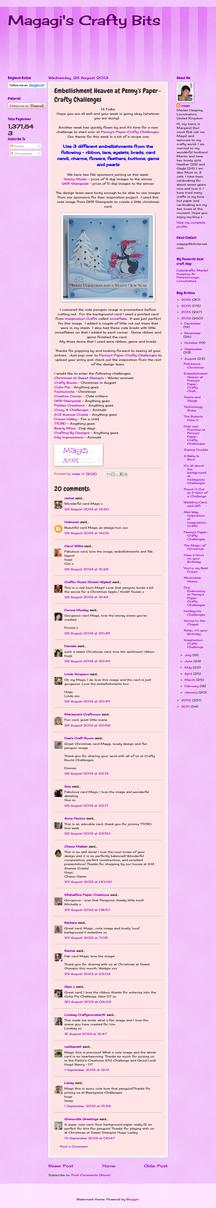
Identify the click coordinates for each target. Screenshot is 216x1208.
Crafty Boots (65, 382)
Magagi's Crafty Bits (84, 20)
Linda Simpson (76, 674)
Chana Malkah (76, 846)
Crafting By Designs (72, 433)
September (193, 349)
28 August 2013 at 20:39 (87, 633)
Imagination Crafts (81, 318)
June (189, 661)
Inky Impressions (68, 437)
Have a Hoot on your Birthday (194, 558)
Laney (69, 1083)
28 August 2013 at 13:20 (86, 509)
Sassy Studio (75, 179)
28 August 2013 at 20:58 (87, 725)
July (188, 655)
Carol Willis (73, 546)
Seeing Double (196, 449)
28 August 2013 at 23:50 (87, 833)
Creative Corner (68, 396)
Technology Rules (193, 408)
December (192, 323)
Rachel (69, 951)
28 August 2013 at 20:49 (87, 661)
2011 (186, 706)
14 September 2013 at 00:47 (89, 1138)
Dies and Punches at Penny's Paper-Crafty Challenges (194, 434)
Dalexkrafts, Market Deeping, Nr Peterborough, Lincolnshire (192, 275)
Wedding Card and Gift (195, 503)
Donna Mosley (76, 610)
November (192, 333)
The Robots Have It (193, 418)
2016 (186, 299)
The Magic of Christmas (194, 547)
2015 (186, 306)
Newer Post (60, 1165)
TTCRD (60, 423)
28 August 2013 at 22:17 (86, 805)
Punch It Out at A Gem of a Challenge (195, 492)
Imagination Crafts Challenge (193, 643)
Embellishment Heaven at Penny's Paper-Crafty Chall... (195, 382)
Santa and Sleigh (192, 398)
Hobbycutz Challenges (194, 612)
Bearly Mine (64, 428)
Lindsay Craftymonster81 (85, 1015)
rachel (69, 498)
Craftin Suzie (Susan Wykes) (87, 582)
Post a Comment (74, 1146)
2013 (186, 318)
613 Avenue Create (71, 414)
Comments (21, 153)
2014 (186, 312)
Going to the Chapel (194, 622)
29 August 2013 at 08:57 (87, 910)
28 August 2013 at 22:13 (86, 773)
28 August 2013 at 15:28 (86, 569)
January (191, 692)
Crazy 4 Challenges (71, 410)
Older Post (156, 1165)
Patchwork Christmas (194, 365)
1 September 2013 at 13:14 (86, 1070)
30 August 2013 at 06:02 (87, 1002)
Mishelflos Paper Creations (86, 895)
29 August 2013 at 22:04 (87, 974)
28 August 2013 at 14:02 (86, 533)
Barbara (70, 922)
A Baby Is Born (191, 457)
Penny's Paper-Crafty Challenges (130, 132)
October (191, 342)
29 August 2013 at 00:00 (88, 882)
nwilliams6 (72, 1046)
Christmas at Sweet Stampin (79, 378)
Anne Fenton (74, 818)
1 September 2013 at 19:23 (87, 1106)
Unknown (71, 522)
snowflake (118, 318)
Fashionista (64, 391)
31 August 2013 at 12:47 (85, 1034)
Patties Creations (69, 405)
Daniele (70, 646)
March (190, 680)
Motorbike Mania (192, 579)
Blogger (132, 1199)
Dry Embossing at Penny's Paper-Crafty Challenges (194, 596)
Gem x (69, 986)
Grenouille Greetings (81, 1119)
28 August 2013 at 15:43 (86, 597)
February (192, 686)
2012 (186, 700)
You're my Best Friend (196, 569)
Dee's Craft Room (79, 738)
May (188, 667)
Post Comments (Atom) (90, 1175)
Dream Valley (65, 419)
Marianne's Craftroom (82, 714)
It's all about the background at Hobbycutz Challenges (195, 474)
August (190, 358)
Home (108, 1165)
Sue (67, 786)
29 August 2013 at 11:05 (86, 937)
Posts (17, 146)
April (188, 673)
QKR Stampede (75, 183)
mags (185, 105)
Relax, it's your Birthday (196, 631)
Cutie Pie (62, 387)
